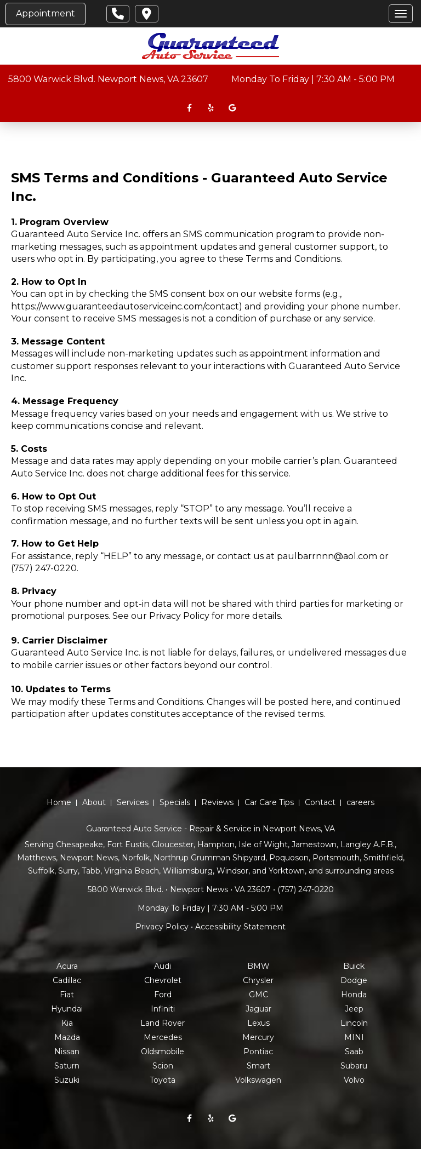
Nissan (66, 1051)
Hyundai (67, 1009)
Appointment (45, 13)
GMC (258, 994)
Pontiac (258, 1051)
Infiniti (163, 1009)
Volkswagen (258, 1080)
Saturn (66, 1066)
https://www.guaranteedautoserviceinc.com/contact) (126, 306)
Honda (354, 994)
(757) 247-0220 (44, 568)
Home (59, 802)
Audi (162, 966)
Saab (354, 1051)
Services (133, 802)
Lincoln (354, 1023)
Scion (162, 1066)
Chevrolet (162, 980)
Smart (258, 1066)
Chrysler (258, 980)
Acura (67, 966)
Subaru (353, 1066)
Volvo (354, 1080)
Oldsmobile (162, 1051)
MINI (354, 1037)
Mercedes (163, 1037)
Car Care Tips (269, 802)
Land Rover (162, 1023)
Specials (175, 802)
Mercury (258, 1037)
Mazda (67, 1037)
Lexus (258, 1023)
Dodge (353, 980)
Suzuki (66, 1080)
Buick (354, 966)
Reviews (217, 802)
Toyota (162, 1080)
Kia (67, 1023)
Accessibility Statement (240, 927)
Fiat (67, 994)
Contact (320, 802)
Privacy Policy (179, 616)
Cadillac (67, 980)
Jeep (354, 1009)
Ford (163, 994)
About (94, 802)
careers (360, 802)
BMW (258, 966)
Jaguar (258, 1009)
